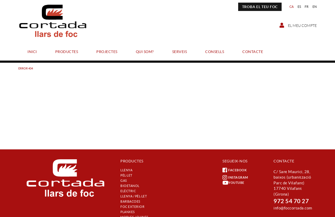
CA (291, 6)
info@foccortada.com (292, 208)
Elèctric (128, 191)
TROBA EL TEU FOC (260, 7)
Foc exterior (132, 206)
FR (307, 6)
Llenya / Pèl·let (133, 196)
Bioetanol (129, 185)
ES (299, 6)
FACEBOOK (234, 170)
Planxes (127, 212)
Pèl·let (126, 175)
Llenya (126, 170)
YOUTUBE (233, 182)
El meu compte (298, 25)
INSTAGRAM (235, 177)
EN (314, 6)
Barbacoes (130, 201)
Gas (123, 180)
